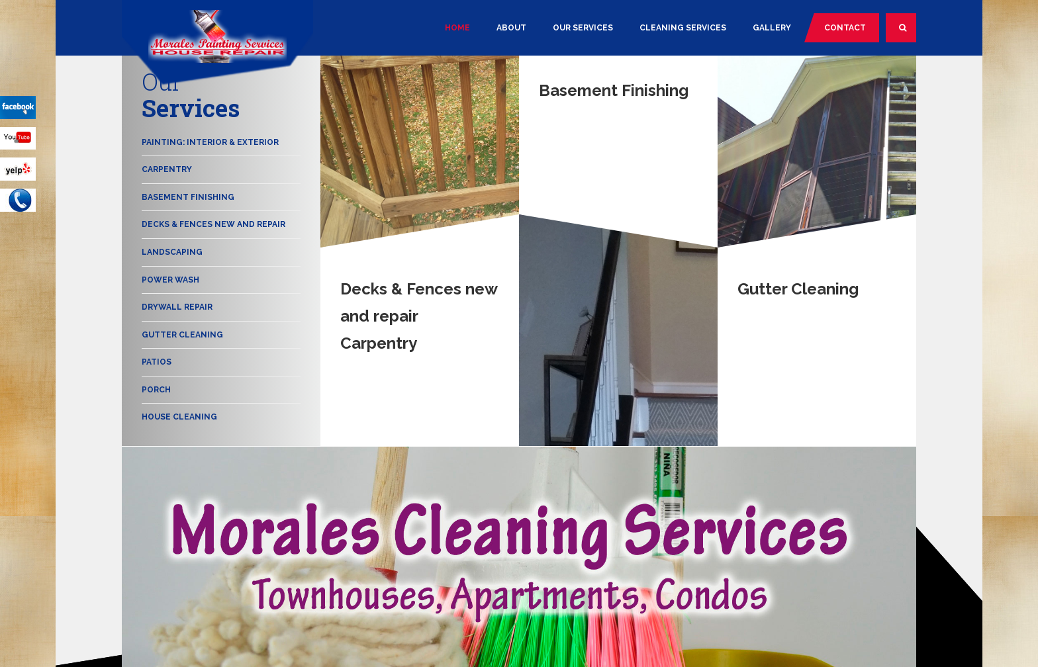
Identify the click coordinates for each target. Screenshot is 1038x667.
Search (907, 33)
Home (457, 27)
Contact (845, 27)
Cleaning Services (682, 27)
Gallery (772, 27)
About (511, 27)
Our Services (583, 27)
